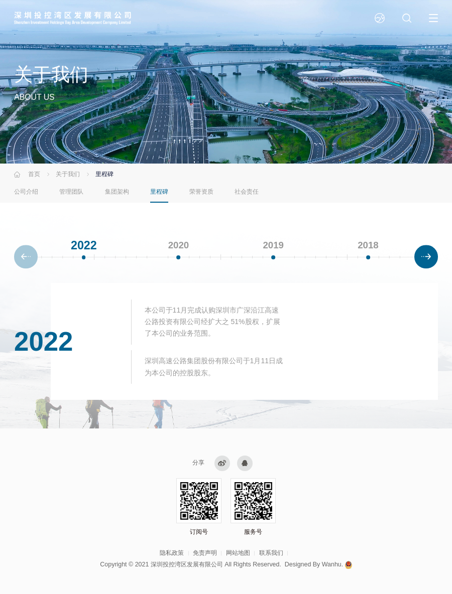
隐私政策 (172, 552)
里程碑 (159, 191)
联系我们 (271, 552)
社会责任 (247, 191)
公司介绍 (26, 191)
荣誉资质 (201, 191)
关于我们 (68, 174)
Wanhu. (332, 564)
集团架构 (117, 191)
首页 (34, 174)
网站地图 (238, 552)
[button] (426, 257)
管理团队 (71, 191)
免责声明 (205, 552)
